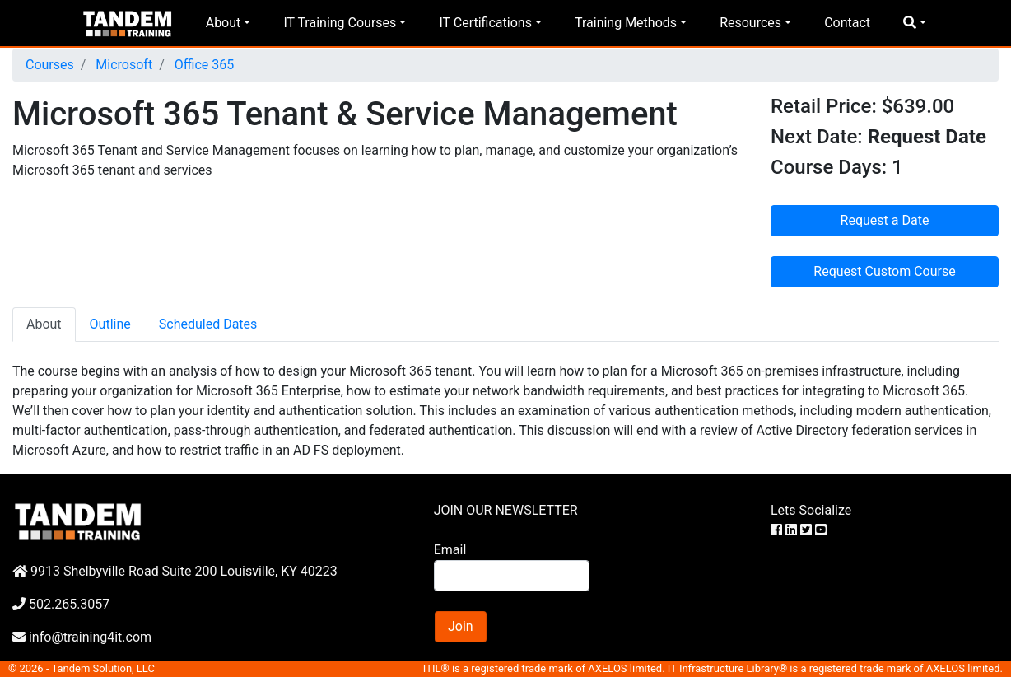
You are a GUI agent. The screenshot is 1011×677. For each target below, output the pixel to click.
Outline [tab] (110, 324)
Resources (750, 22)
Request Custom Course (884, 271)
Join (460, 626)
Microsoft (122, 64)
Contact (847, 22)
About (223, 22)
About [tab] (44, 324)
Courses (50, 64)
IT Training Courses (339, 22)
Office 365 (202, 64)
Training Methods (626, 22)
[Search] (512, 575)
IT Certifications (485, 22)
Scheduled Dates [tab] (208, 324)
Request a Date (885, 220)
